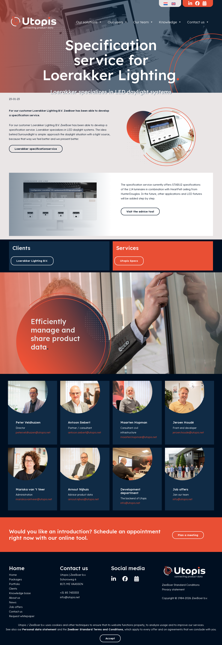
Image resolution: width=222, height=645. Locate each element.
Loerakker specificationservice (36, 148)
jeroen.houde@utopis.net (188, 432)
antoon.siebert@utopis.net (84, 432)
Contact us (198, 22)
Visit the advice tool (140, 211)
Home (13, 574)
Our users (118, 22)
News (12, 602)
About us (14, 597)
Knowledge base (20, 593)
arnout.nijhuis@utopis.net (83, 499)
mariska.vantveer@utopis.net (34, 499)
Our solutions (89, 22)
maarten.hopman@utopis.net (138, 437)
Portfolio (14, 584)
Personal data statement (39, 629)
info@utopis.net (130, 503)
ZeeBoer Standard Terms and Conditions (95, 629)
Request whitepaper (21, 616)
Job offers (16, 607)
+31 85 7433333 (69, 592)
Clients (13, 588)
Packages (15, 579)
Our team (143, 22)
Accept (110, 638)
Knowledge (170, 22)
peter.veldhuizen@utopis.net (33, 432)
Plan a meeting (188, 535)
